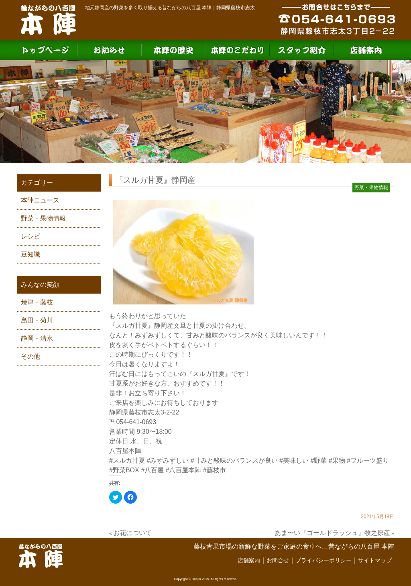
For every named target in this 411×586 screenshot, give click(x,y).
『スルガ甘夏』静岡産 (155, 180)
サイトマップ (375, 560)
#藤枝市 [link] (214, 470)
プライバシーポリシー (323, 560)
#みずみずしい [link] (167, 460)
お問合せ (278, 560)
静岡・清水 (37, 338)
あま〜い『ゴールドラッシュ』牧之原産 (332, 532)
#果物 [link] (337, 460)
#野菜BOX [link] (124, 470)
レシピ (30, 236)
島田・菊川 (37, 320)
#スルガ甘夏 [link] (127, 460)
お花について (132, 532)
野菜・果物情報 (43, 218)
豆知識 (30, 254)
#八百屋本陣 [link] (183, 470)
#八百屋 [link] (152, 470)
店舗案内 (249, 560)
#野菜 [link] (318, 460)
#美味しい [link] (294, 460)
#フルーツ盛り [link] (368, 460)
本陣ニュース (40, 200)
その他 (30, 356)
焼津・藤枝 (37, 302)
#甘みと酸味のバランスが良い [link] (234, 460)
